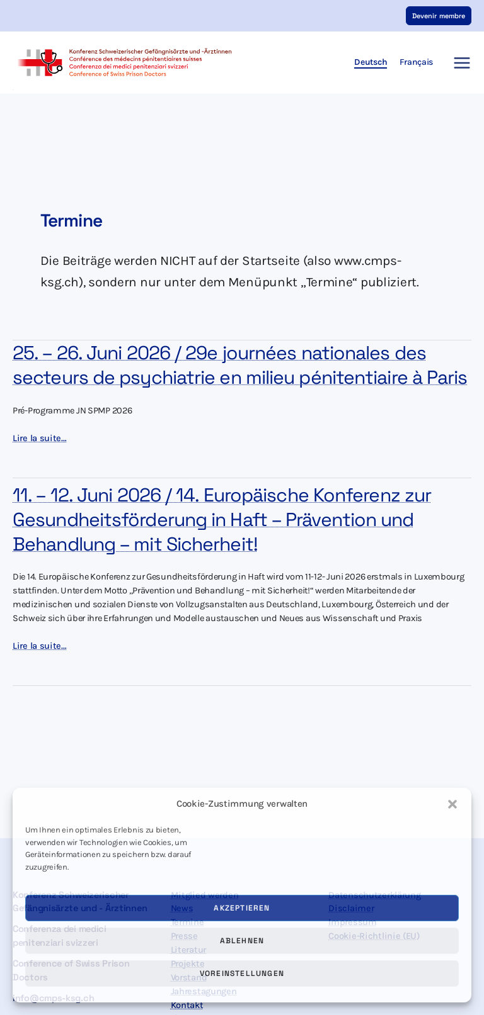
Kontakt (187, 1005)
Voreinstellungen (242, 973)
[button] (452, 804)
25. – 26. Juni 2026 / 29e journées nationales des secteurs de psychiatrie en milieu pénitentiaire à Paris (240, 365)
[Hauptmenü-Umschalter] (458, 63)
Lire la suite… (40, 439)
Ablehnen (242, 941)
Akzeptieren (242, 908)
